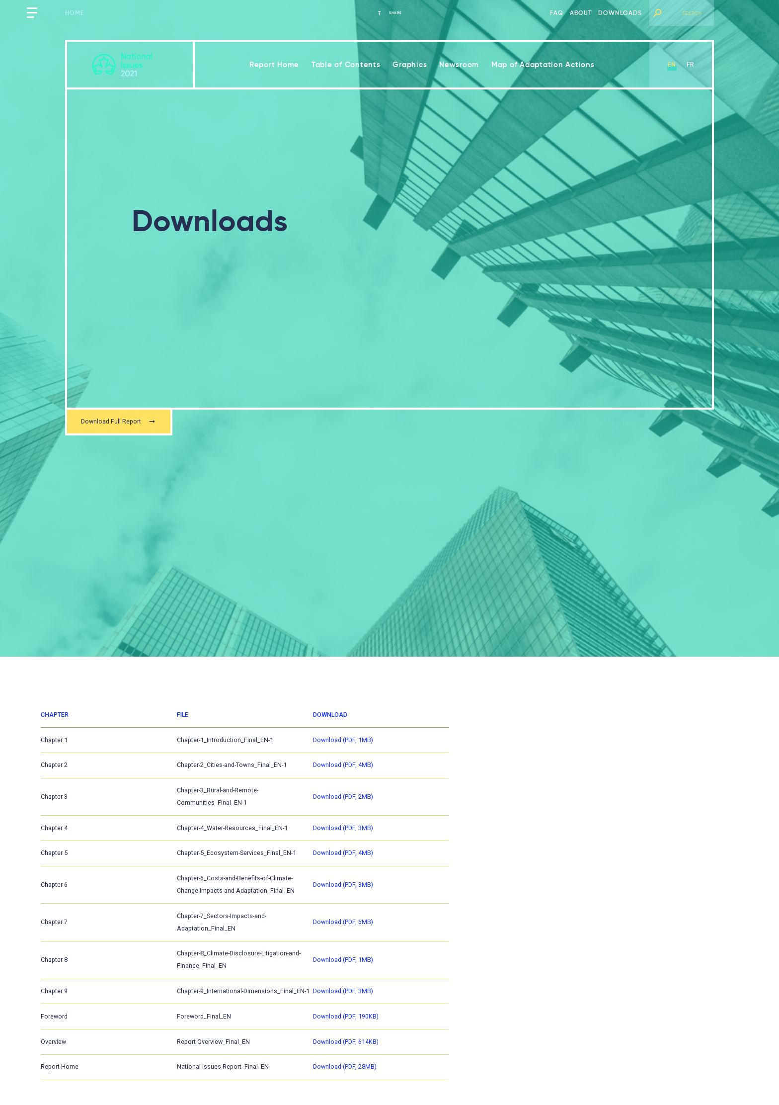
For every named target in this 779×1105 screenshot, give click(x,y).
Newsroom (459, 64)
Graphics (409, 64)
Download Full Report (126, 423)
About (581, 12)
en (672, 64)
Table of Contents (346, 64)
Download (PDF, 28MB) (533, 1075)
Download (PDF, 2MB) (531, 806)
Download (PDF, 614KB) (534, 1046)
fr (690, 64)
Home (74, 12)
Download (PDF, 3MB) (531, 834)
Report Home (274, 64)
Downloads (620, 12)
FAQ (557, 12)
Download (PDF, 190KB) (534, 1018)
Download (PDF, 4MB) (531, 777)
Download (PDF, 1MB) (531, 749)
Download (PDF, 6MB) (531, 933)
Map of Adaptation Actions (543, 64)
